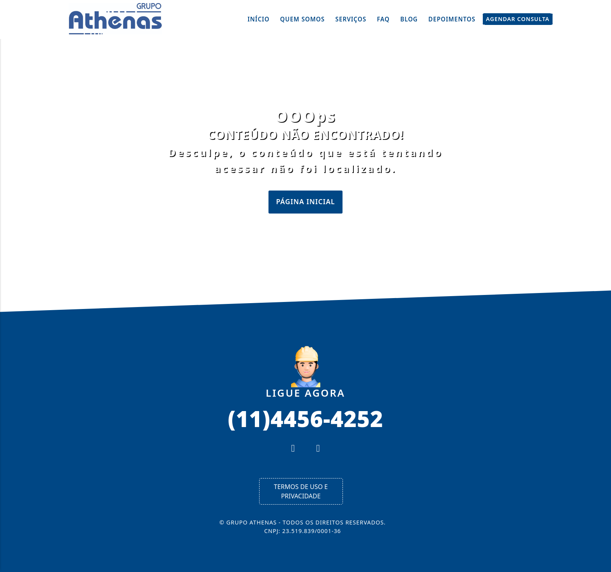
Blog (409, 19)
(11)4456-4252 (305, 418)
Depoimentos (451, 19)
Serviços (351, 19)
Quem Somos (302, 19)
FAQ (383, 19)
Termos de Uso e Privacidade (301, 491)
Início (258, 19)
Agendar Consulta (517, 19)
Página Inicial (305, 201)
